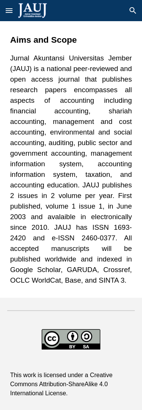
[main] (71, 159)
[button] (9, 10)
